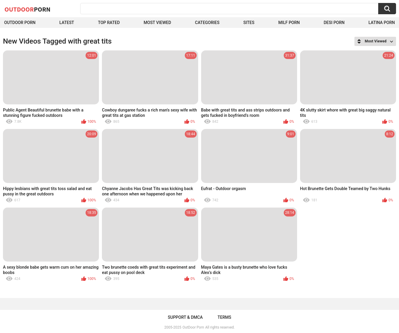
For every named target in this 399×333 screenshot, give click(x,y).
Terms (224, 317)
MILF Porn (289, 22)
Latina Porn (381, 22)
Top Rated (109, 22)
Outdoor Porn (19, 22)
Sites (248, 22)
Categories (207, 22)
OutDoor (27, 9)
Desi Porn (334, 22)
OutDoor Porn (193, 327)
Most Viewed (157, 22)
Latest (66, 22)
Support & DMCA (185, 317)
